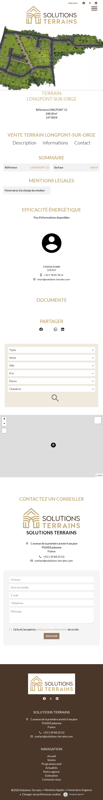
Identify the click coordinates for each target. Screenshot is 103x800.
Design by (76, 794)
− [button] (4, 423)
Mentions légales (54, 790)
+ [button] (4, 419)
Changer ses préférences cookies (41, 794)
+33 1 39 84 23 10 (53, 556)
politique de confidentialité (51, 629)
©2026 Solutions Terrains (26, 790)
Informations (55, 142)
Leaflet (99, 475)
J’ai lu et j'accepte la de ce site (46, 629)
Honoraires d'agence (80, 790)
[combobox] (51, 350)
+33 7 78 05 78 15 (53, 274)
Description (24, 142)
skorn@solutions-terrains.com (53, 279)
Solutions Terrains (51, 532)
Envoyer (51, 636)
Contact (82, 142)
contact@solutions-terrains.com (53, 560)
